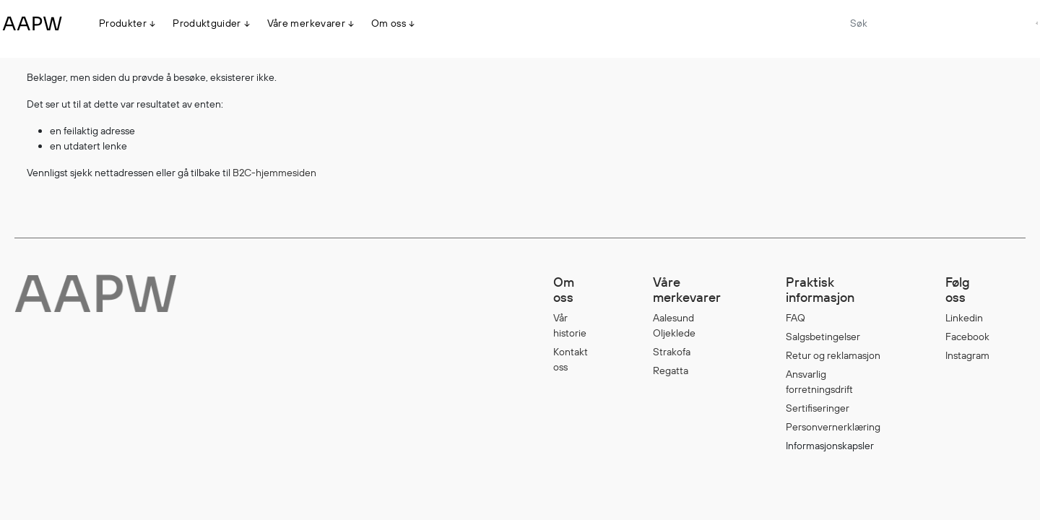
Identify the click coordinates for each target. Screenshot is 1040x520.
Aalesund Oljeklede (674, 325)
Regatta (670, 370)
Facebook (967, 336)
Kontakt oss (570, 359)
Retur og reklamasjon (833, 355)
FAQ (795, 317)
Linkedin (964, 317)
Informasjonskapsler (830, 445)
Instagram (967, 355)
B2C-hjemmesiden (274, 172)
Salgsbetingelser (823, 336)
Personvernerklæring (833, 426)
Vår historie (569, 325)
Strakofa (671, 351)
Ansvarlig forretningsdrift (819, 382)
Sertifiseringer (817, 408)
